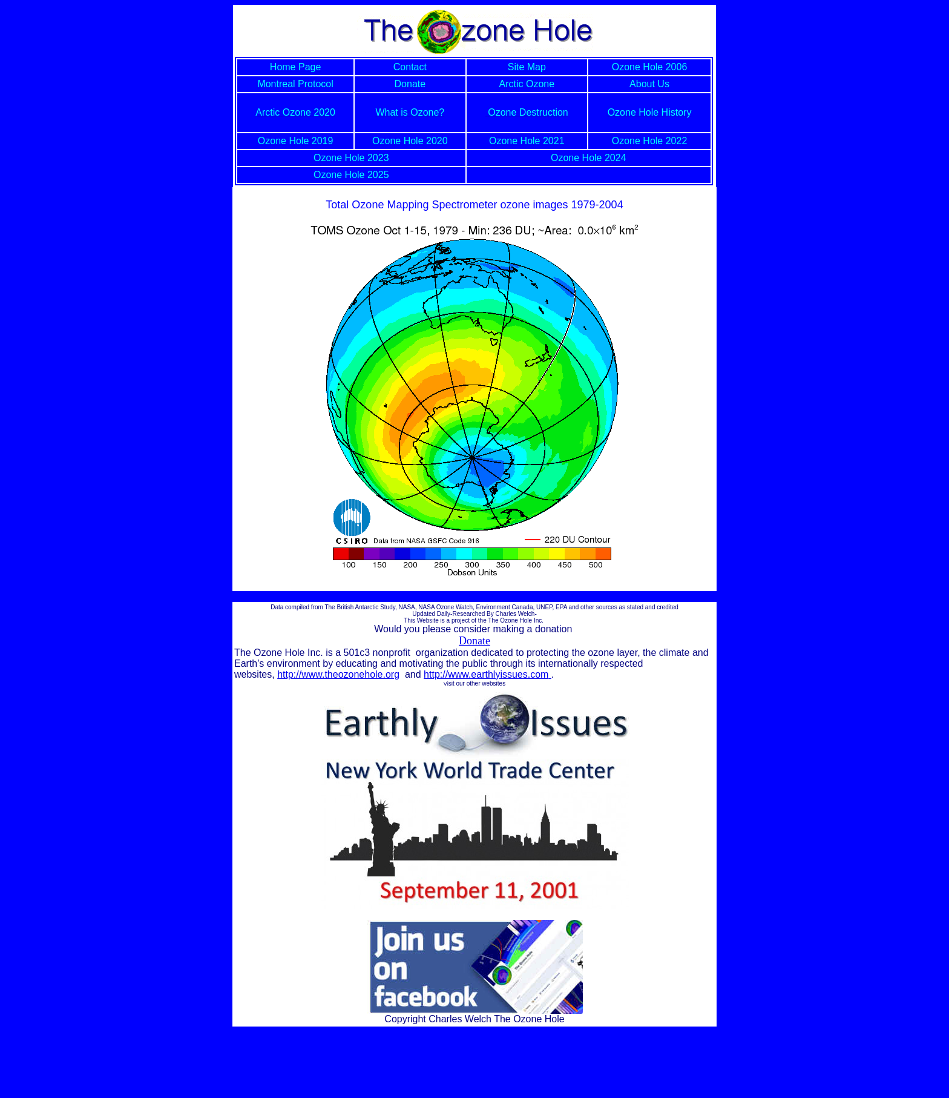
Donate (474, 641)
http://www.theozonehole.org (338, 674)
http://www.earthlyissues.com (487, 674)
